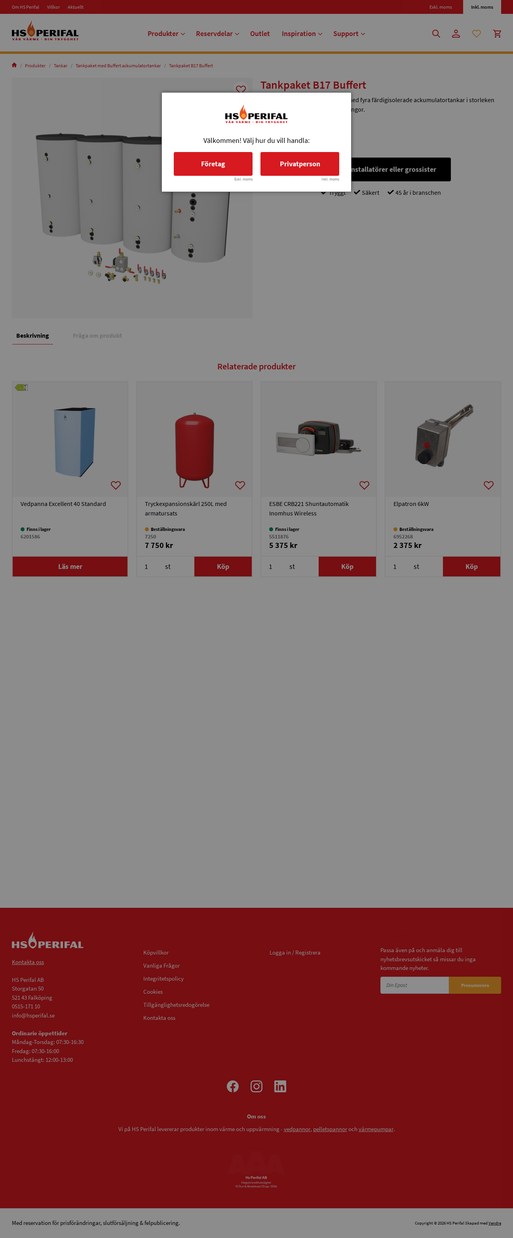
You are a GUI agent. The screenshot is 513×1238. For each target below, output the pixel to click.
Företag (213, 163)
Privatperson (300, 163)
